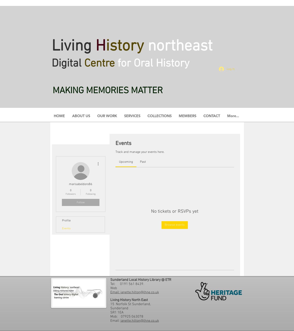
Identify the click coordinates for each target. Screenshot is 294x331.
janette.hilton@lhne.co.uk (139, 321)
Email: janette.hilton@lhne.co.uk (134, 292)
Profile (66, 220)
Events (66, 228)
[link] (126, 162)
